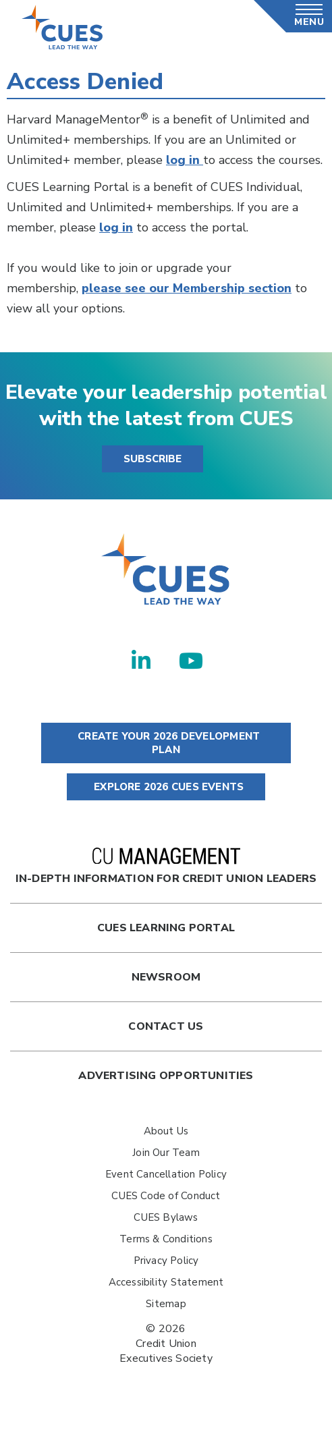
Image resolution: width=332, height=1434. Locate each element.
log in (184, 160)
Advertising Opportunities (165, 1075)
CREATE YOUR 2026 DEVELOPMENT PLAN (166, 742)
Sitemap (166, 1304)
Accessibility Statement (166, 1282)
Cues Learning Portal (166, 927)
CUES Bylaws (166, 1217)
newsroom (166, 977)
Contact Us (165, 1026)
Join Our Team (166, 1152)
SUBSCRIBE (152, 459)
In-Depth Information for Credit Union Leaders (166, 867)
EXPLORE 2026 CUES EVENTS (166, 787)
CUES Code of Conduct (165, 1196)
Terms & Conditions (166, 1239)
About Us (166, 1131)
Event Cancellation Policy (166, 1174)
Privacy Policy (166, 1260)
